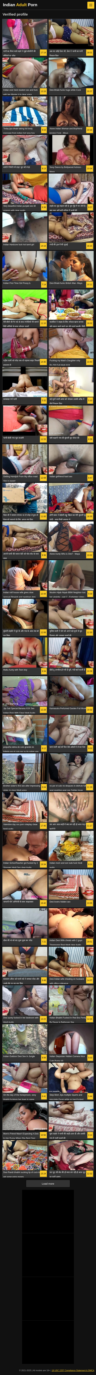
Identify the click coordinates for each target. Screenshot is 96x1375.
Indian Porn (20, 4)
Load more (48, 1183)
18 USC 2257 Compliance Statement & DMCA (73, 1370)
